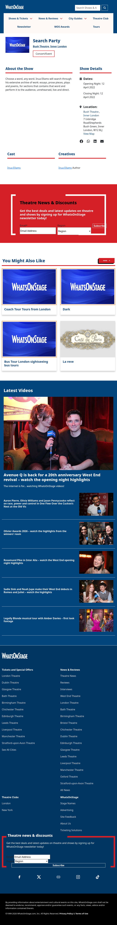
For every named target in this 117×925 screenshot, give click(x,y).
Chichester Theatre (12, 709)
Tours (96, 26)
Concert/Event (44, 53)
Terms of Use (81, 913)
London (6, 803)
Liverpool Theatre (12, 729)
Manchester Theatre (13, 736)
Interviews (66, 689)
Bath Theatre (9, 696)
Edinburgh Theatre (12, 716)
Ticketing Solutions (71, 830)
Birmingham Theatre (14, 702)
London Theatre (11, 676)
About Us (65, 823)
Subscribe (99, 225)
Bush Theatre (91, 111)
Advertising (66, 810)
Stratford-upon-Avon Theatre (18, 743)
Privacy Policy (66, 913)
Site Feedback (68, 816)
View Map (88, 133)
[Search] (87, 8)
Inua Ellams (14, 167)
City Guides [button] (78, 18)
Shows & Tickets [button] (20, 18)
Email (23, 225)
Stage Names (67, 803)
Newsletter (24, 26)
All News (65, 790)
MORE (106, 261)
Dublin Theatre (10, 682)
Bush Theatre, (41, 46)
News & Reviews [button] (50, 18)
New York (7, 810)
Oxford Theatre (69, 776)
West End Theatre (70, 696)
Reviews (64, 682)
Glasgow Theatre (11, 689)
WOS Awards (61, 26)
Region (61, 225)
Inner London (58, 46)
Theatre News (68, 676)
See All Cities (9, 749)
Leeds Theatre (10, 723)
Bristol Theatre (68, 723)
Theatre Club (100, 18)
